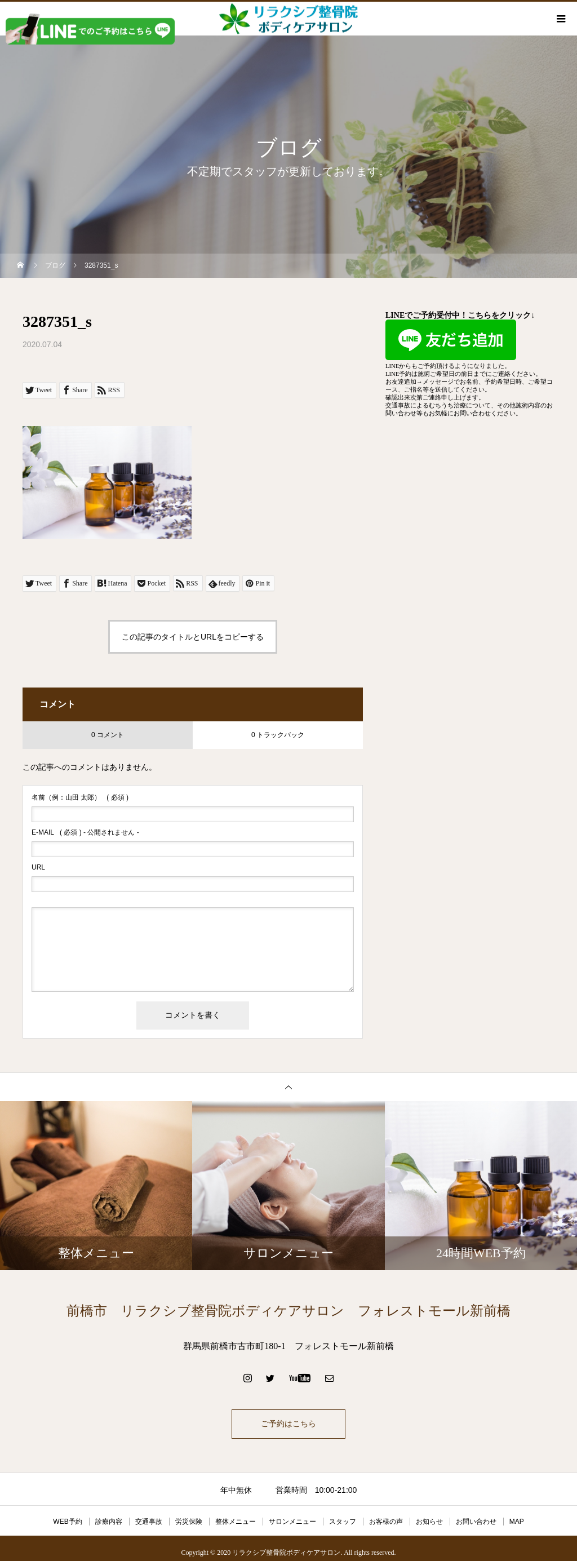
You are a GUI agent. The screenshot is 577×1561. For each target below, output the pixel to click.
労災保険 (188, 1521)
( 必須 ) (80, 797)
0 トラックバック (277, 735)
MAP (516, 1521)
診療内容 (108, 1521)
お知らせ (429, 1521)
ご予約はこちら (288, 1424)
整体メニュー (235, 1521)
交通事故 (148, 1521)
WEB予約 (67, 1521)
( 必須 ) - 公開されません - (85, 832)
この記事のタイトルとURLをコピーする (193, 636)
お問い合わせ (476, 1521)
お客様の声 (386, 1521)
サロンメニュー (292, 1521)
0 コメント (107, 735)
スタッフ (342, 1521)
